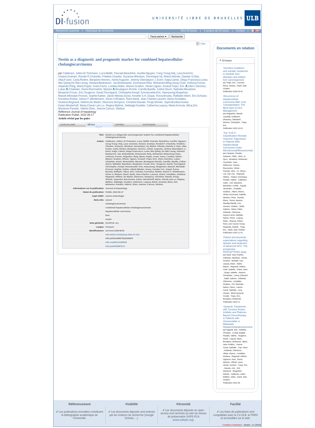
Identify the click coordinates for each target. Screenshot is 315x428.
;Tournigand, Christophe (117, 92)
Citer (203, 43)
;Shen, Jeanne (96, 108)
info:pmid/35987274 (115, 246)
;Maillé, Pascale (114, 73)
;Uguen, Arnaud (162, 86)
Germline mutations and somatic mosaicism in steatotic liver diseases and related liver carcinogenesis (235, 74)
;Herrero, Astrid (109, 79)
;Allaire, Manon (125, 86)
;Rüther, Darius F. (79, 98)
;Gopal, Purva (155, 95)
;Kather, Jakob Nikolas (110, 95)
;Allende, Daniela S (182, 76)
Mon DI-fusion (189, 30)
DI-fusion (227, 60)
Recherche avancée (67, 30)
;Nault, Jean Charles (144, 98)
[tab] (235, 60)
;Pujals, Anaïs (91, 86)
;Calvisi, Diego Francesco (185, 79)
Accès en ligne (67, 125)
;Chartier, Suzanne (122, 76)
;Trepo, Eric (178, 86)
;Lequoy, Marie (166, 105)
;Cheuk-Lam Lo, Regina (100, 105)
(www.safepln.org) (183, 419)
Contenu (119, 125)
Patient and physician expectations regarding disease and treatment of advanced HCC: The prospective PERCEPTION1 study (235, 244)
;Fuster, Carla (71, 79)
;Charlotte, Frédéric (100, 76)
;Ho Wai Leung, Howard (84, 82)
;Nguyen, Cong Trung (157, 73)
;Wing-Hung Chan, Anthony (181, 82)
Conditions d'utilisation (232, 425)
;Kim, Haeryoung (165, 92)
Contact (240, 30)
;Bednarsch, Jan (107, 82)
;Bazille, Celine (155, 89)
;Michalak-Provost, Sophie (81, 95)
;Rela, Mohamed (155, 82)
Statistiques (149, 125)
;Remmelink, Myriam (100, 89)
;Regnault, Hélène (78, 102)
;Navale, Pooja (145, 102)
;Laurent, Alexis (165, 98)
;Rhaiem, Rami (123, 98)
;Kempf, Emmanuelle (143, 92)
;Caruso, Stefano (115, 108)
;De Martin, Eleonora (101, 102)
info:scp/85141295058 (116, 242)
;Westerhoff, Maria (75, 105)
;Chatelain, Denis (78, 89)
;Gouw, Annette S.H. (135, 95)
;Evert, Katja (163, 79)
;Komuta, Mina (183, 105)
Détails (95, 125)
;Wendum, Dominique (146, 76)
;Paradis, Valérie (78, 108)
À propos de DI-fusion (216, 30)
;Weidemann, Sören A (102, 98)
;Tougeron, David (93, 92)
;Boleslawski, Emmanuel (131, 82)
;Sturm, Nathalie (173, 89)
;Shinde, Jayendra (164, 102)
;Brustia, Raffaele (173, 95)
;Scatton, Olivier (143, 86)
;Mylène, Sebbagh (124, 105)
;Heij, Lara (176, 73)
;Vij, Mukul (165, 76)
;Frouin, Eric (76, 92)
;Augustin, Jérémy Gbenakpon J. (137, 79)
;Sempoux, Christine (124, 102)
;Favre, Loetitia (108, 86)
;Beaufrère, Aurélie (134, 73)
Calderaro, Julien (73, 73)
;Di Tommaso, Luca (93, 73)
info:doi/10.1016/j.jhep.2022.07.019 (122, 234)
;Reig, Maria (76, 86)
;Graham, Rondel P (78, 76)
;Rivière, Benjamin (89, 79)
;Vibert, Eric (189, 95)
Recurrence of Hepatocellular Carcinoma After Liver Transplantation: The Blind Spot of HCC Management (234, 103)
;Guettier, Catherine (146, 105)
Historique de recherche (100, 30)
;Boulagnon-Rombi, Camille (131, 89)
